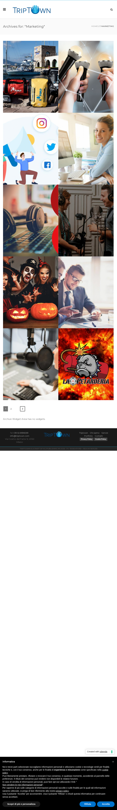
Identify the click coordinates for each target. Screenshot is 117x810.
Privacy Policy (86, 439)
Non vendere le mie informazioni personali (22, 785)
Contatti (99, 436)
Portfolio (88, 436)
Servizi (104, 433)
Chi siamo (94, 433)
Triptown (83, 433)
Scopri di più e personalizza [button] (21, 804)
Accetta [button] (106, 804)
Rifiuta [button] (87, 804)
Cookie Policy (100, 439)
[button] (113, 761)
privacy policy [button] (62, 791)
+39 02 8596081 (20, 433)
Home (94, 26)
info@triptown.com (19, 436)
